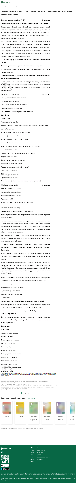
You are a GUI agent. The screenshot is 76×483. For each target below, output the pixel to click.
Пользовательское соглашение (44, 457)
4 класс (32, 463)
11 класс (32, 450)
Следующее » (34, 393)
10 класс (32, 452)
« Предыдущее (25, 393)
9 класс (32, 454)
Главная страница (41, 450)
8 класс (32, 456)
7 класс (32, 457)
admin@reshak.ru (40, 459)
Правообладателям (41, 456)
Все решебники (31, 398)
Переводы (39, 454)
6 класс (32, 459)
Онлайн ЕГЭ (40, 452)
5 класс (32, 461)
